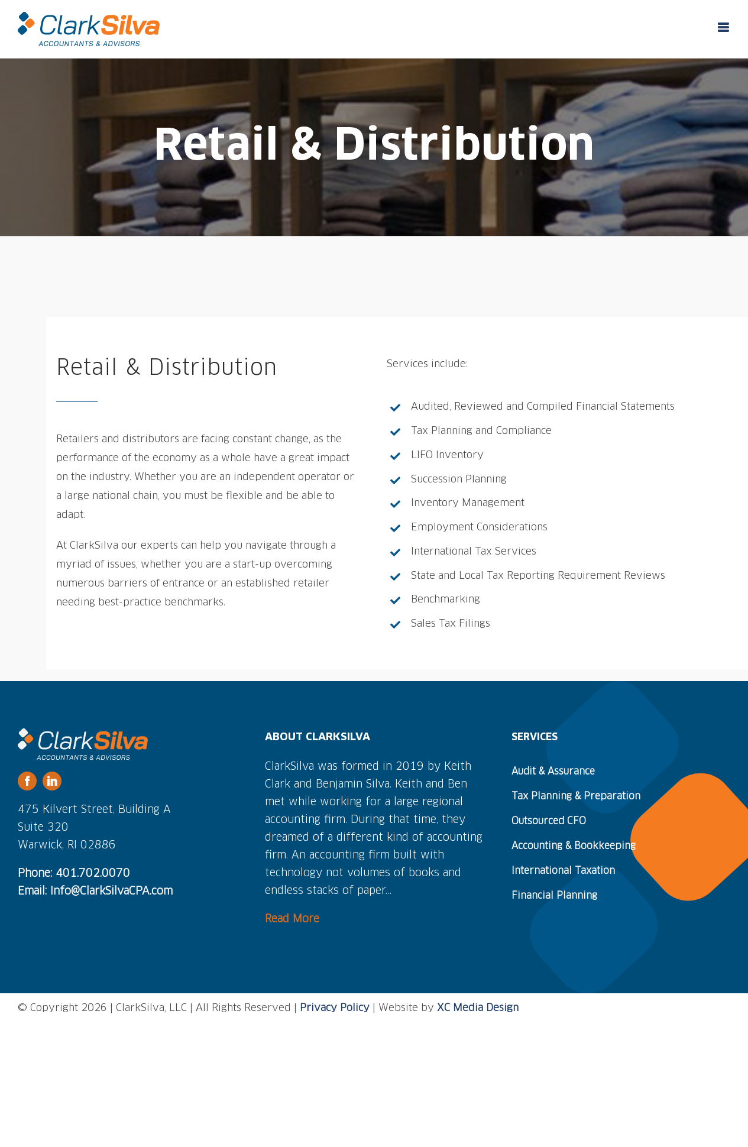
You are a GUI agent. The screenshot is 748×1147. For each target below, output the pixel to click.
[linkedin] (52, 781)
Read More (292, 919)
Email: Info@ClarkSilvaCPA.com (95, 891)
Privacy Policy (335, 1008)
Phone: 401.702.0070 (74, 874)
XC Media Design (478, 1008)
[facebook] (27, 781)
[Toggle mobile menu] (724, 27)
